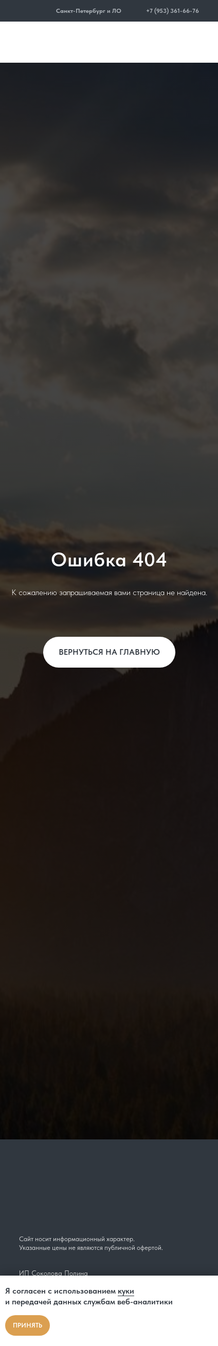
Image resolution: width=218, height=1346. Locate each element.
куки (126, 1291)
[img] (31, 11)
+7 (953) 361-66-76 (172, 10)
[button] (49, 11)
